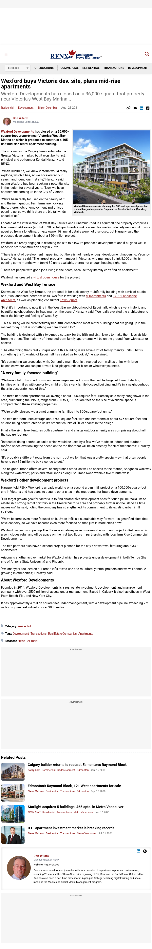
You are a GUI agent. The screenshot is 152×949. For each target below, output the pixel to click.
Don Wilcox (20, 118)
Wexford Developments (17, 132)
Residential (90, 67)
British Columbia (47, 108)
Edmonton (83, 770)
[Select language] (18, 68)
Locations (44, 67)
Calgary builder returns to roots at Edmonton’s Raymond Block (77, 765)
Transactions (114, 67)
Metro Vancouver (83, 812)
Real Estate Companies (62, 634)
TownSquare (69, 300)
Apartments (85, 634)
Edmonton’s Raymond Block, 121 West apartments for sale (74, 786)
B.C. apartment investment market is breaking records (71, 828)
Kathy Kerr (34, 770)
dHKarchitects (96, 296)
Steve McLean (36, 791)
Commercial (70, 67)
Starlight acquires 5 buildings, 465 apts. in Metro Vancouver (76, 807)
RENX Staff (34, 812)
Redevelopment (66, 770)
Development (137, 67)
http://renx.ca (51, 864)
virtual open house (46, 277)
